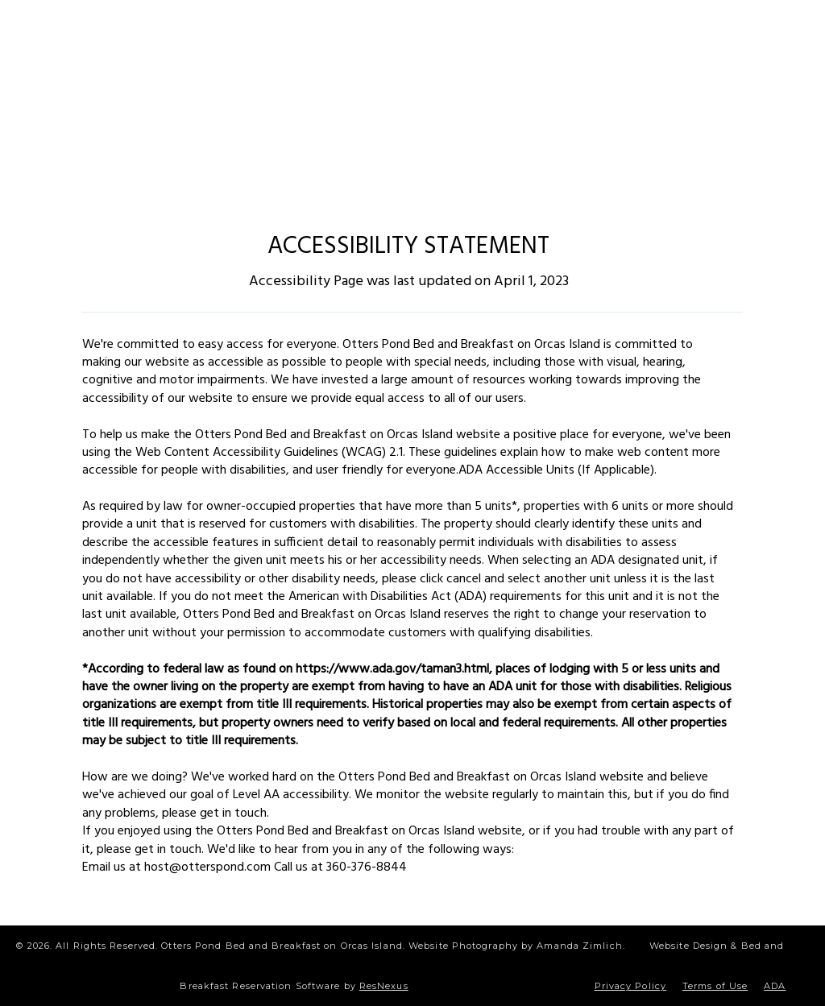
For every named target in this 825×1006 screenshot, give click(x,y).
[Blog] (418, 27)
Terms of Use (715, 986)
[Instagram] (365, 27)
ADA (775, 986)
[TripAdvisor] (472, 27)
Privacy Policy (630, 986)
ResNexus (383, 986)
